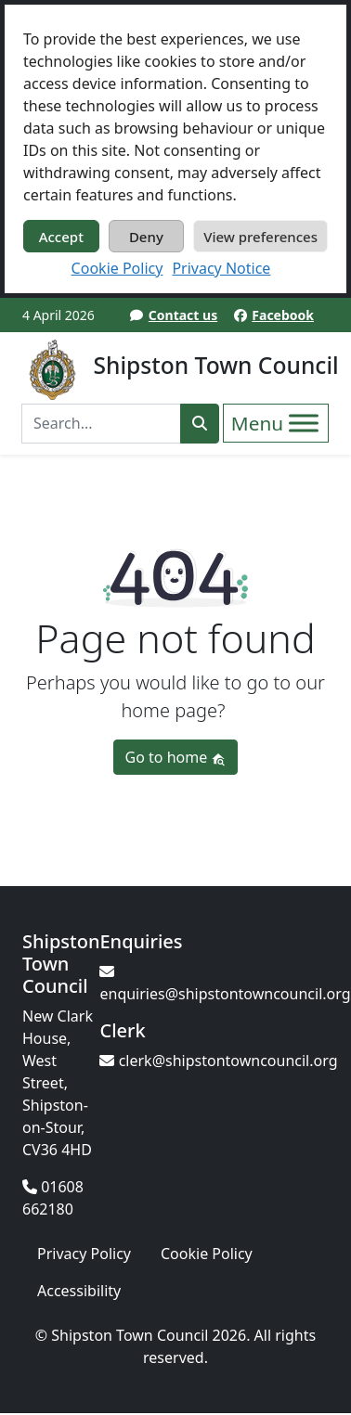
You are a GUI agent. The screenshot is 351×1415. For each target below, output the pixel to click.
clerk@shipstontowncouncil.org (218, 1060)
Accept (61, 236)
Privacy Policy (84, 1253)
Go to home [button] (176, 757)
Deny (146, 236)
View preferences (260, 236)
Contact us (183, 315)
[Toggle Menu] (303, 422)
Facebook (283, 315)
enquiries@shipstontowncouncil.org (224, 984)
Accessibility (79, 1290)
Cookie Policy (117, 268)
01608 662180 (53, 1198)
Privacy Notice (221, 268)
